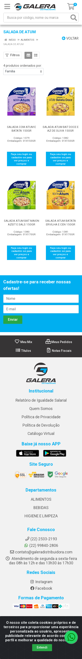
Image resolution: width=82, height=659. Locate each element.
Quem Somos (41, 408)
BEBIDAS (41, 508)
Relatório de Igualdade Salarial (41, 400)
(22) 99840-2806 (41, 545)
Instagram (41, 582)
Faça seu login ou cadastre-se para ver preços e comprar (21, 159)
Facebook (41, 588)
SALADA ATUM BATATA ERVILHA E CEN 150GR (60, 222)
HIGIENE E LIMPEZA (41, 516)
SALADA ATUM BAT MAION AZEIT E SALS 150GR (21, 222)
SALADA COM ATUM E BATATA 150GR (21, 128)
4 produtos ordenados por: (22, 66)
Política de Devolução (41, 425)
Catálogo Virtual (41, 433)
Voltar (70, 38)
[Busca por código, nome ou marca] (36, 17)
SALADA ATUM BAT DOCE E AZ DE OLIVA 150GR (61, 128)
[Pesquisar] (73, 17)
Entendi (42, 647)
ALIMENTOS (41, 499)
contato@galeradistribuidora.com (41, 552)
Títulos (23, 350)
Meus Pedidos (58, 342)
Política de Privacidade (41, 417)
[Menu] (7, 6)
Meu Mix (23, 342)
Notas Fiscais (59, 350)
